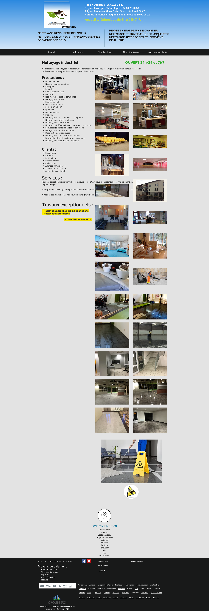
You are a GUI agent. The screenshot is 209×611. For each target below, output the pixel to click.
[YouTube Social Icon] (89, 561)
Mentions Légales (137, 561)
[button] (104, 52)
